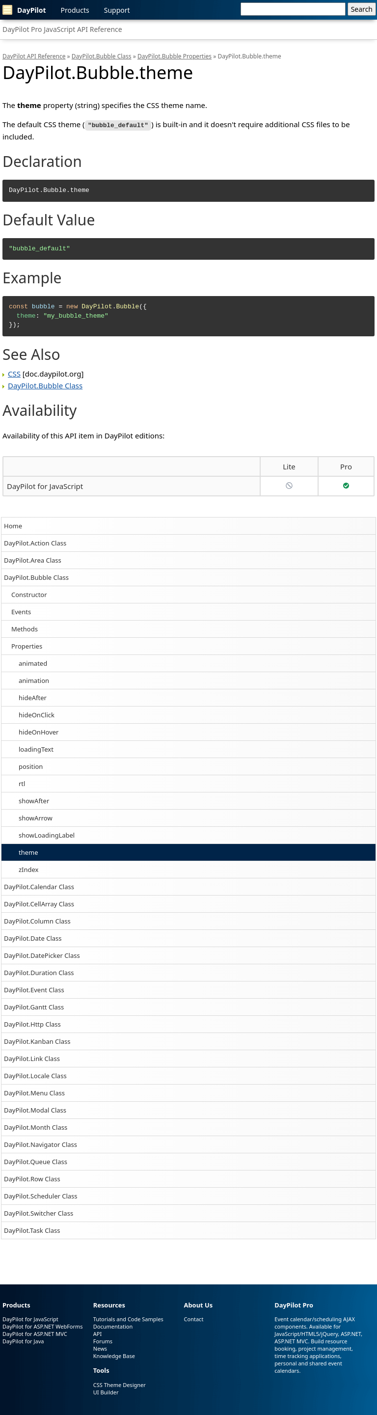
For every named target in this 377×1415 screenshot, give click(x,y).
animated (33, 662)
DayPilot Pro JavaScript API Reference (62, 29)
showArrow (36, 817)
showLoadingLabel (47, 834)
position (31, 765)
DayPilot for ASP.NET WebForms (42, 1326)
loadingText (36, 748)
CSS (14, 373)
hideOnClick (36, 713)
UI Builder (106, 1391)
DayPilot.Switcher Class (38, 1212)
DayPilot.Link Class (32, 1057)
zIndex (29, 868)
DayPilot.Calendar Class (39, 885)
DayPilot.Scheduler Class (41, 1195)
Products (75, 10)
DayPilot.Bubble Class (36, 576)
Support (117, 10)
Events (21, 610)
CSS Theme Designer (119, 1384)
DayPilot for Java (23, 1340)
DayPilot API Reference (33, 56)
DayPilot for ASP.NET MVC (34, 1333)
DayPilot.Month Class (35, 1126)
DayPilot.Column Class (37, 920)
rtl (22, 782)
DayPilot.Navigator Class (40, 1143)
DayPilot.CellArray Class (39, 902)
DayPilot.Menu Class (34, 1092)
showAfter (34, 799)
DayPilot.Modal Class (35, 1109)
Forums (102, 1340)
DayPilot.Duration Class (39, 971)
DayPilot (24, 10)
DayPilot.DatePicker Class (42, 954)
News (100, 1348)
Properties (26, 645)
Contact (194, 1318)
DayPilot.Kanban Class (37, 1040)
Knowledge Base (114, 1355)
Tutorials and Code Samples (128, 1318)
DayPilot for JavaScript (45, 485)
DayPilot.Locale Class (35, 1074)
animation (34, 679)
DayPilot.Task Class (32, 1229)
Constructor (29, 593)
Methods (24, 628)
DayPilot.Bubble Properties (174, 56)
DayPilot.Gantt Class (34, 1006)
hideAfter (33, 696)
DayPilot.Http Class (32, 1023)
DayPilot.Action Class (35, 542)
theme (28, 851)
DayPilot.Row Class (32, 1177)
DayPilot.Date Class (33, 937)
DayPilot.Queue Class (35, 1160)
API (97, 1333)
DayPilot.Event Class (34, 988)
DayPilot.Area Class (32, 559)
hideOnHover (38, 731)
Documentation (113, 1326)
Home (13, 524)
